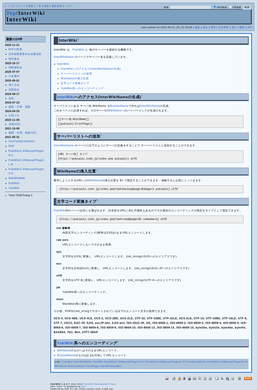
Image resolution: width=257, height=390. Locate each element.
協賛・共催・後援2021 (23, 132)
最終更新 (57, 6)
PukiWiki (14, 183)
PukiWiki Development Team (100, 384)
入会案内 (14, 76)
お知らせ (14, 115)
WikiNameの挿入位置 (75, 78)
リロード (20, 6)
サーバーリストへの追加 (76, 73)
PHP (11, 146)
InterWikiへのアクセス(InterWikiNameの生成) (91, 68)
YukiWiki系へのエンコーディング (82, 88)
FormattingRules (196, 361)
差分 (234, 27)
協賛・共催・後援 (19, 106)
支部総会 (14, 89)
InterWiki (63, 63)
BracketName (119, 105)
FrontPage (92, 366)
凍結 (205, 27)
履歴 (242, 27)
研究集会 (14, 58)
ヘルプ (69, 6)
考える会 (14, 84)
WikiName (115, 110)
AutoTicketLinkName (22, 141)
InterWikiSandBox (111, 366)
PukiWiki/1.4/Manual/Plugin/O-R (227, 361)
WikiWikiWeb (17, 178)
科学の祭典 (15, 49)
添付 (249, 27)
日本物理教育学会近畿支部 (25, 54)
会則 (11, 98)
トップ (8, 6)
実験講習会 (15, 67)
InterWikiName (64, 56)
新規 (30, 6)
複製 (213, 27)
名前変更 (223, 27)
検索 (46, 6)
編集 (197, 27)
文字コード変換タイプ (75, 83)
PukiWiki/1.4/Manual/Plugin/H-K (124, 361)
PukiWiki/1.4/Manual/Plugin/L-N (165, 361)
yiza (83, 386)
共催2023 (14, 124)
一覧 (38, 6)
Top (11, 13)
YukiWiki (14, 188)
